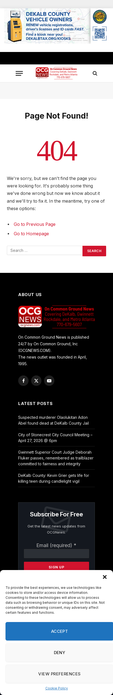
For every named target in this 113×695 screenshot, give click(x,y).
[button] (105, 577)
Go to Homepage (31, 233)
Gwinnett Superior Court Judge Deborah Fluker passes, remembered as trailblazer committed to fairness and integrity (55, 458)
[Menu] (19, 73)
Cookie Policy (56, 688)
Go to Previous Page (35, 224)
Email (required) (56, 545)
